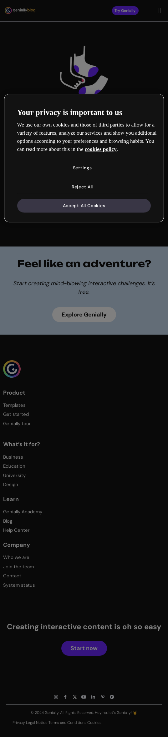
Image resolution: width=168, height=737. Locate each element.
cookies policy (101, 149)
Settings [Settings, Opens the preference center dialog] (81, 167)
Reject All (81, 187)
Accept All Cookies (84, 206)
